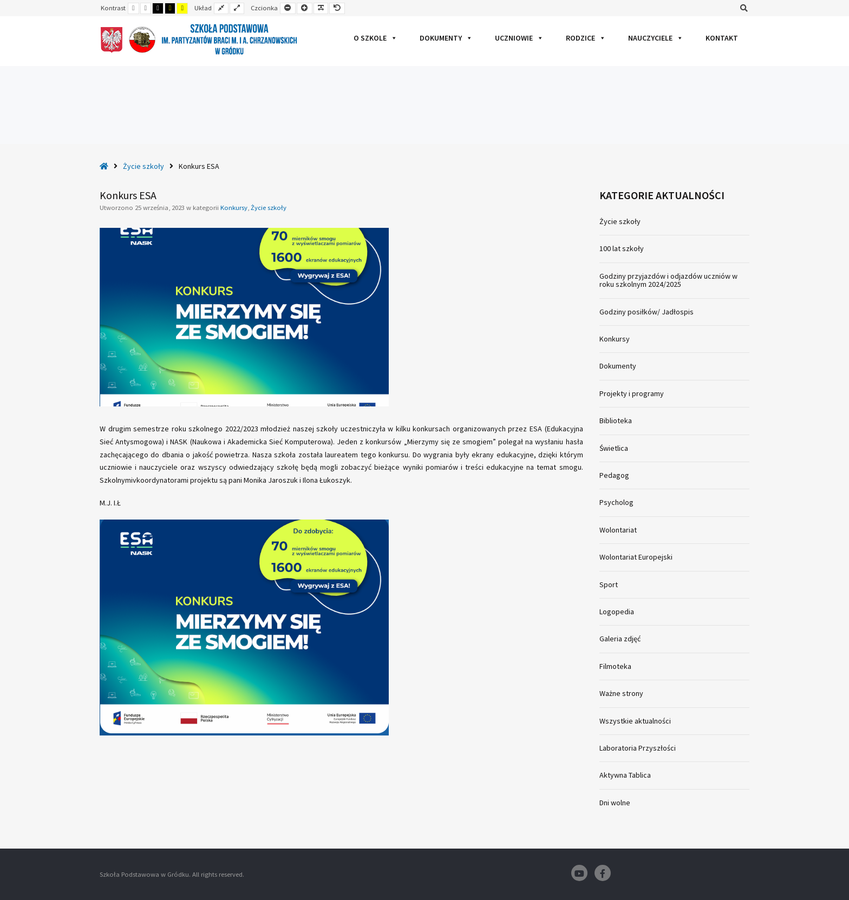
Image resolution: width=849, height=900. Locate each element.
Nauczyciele (655, 38)
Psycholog (616, 502)
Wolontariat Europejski (635, 557)
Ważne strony (621, 693)
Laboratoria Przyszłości (637, 748)
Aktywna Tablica (625, 775)
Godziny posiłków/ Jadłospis (646, 312)
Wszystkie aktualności (635, 721)
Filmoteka (615, 666)
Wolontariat (618, 530)
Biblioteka (615, 420)
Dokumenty (446, 38)
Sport (608, 584)
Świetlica (613, 448)
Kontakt (722, 38)
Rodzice (586, 38)
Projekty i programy (631, 393)
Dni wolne (614, 802)
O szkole (375, 38)
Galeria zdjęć (620, 638)
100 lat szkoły (621, 248)
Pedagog (614, 475)
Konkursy (233, 207)
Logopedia (616, 611)
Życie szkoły (143, 166)
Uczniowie (519, 38)
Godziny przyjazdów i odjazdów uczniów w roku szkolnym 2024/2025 (668, 280)
